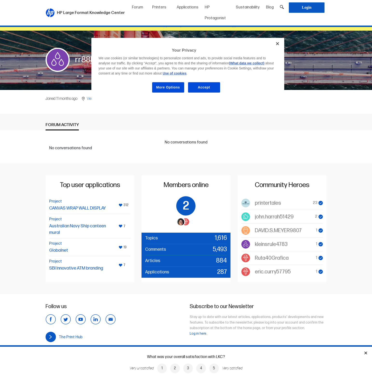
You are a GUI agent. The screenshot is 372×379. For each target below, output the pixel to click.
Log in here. (198, 334)
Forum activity (62, 124)
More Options (168, 87)
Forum (137, 7)
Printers (159, 7)
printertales (268, 203)
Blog (270, 7)
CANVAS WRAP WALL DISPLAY (77, 208)
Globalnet (58, 250)
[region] (187, 69)
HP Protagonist (215, 12)
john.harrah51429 (274, 217)
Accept (204, 87)
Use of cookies (175, 73)
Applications (187, 7)
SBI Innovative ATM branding (76, 268)
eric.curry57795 (273, 272)
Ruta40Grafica (272, 258)
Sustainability (248, 7)
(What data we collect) (246, 63)
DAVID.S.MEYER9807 (278, 230)
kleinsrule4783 (271, 244)
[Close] (277, 43)
